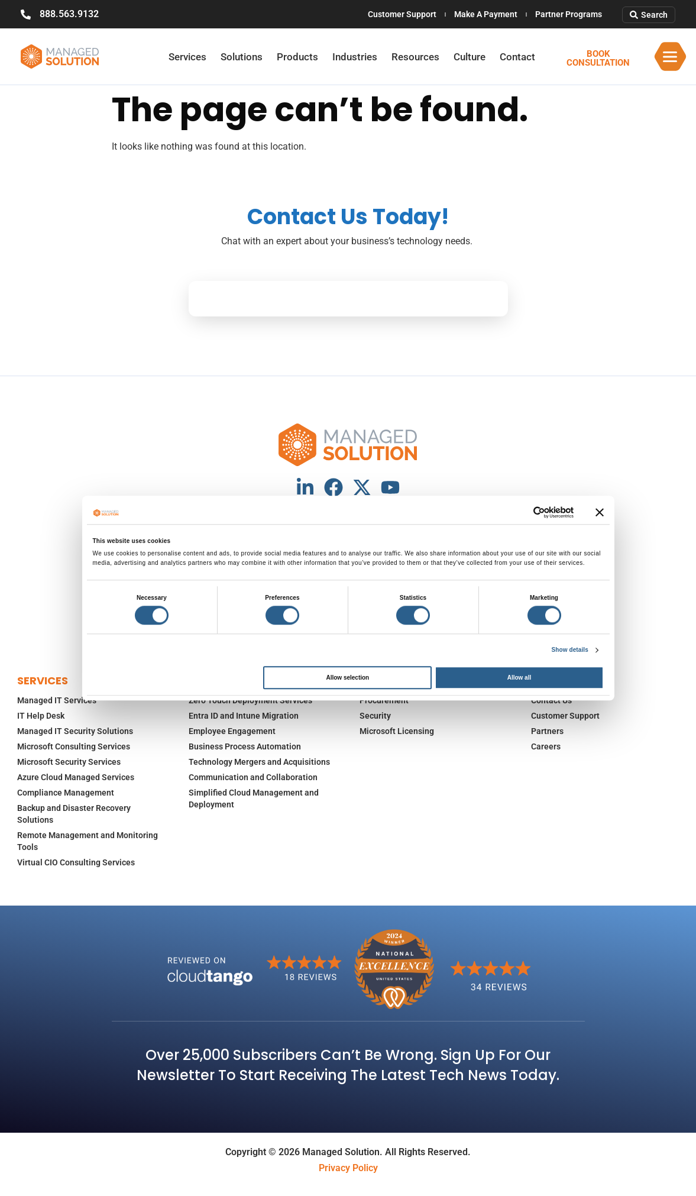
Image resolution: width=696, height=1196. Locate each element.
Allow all (519, 677)
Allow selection (347, 677)
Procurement (384, 700)
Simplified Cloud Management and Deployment (254, 798)
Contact (517, 57)
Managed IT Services (56, 700)
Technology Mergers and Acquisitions (259, 762)
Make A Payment (485, 14)
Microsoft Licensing (397, 731)
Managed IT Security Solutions (75, 731)
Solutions (242, 57)
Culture (469, 57)
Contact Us (551, 700)
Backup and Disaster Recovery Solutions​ (74, 814)
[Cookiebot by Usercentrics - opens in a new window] (522, 512)
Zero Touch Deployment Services (250, 700)
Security (375, 715)
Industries (354, 57)
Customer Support (402, 14)
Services (187, 57)
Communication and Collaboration (253, 777)
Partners (547, 731)
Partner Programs (568, 14)
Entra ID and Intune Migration (244, 715)
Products (297, 57)
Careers (546, 746)
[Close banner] (599, 512)
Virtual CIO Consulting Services (76, 862)
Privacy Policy (348, 1168)
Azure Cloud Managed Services (75, 777)
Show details (570, 650)
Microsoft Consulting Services (73, 746)
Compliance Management (65, 792)
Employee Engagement (232, 731)
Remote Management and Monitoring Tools (87, 841)
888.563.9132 (69, 14)
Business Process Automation (245, 746)
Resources (415, 57)
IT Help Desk (40, 715)
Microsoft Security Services (69, 762)
